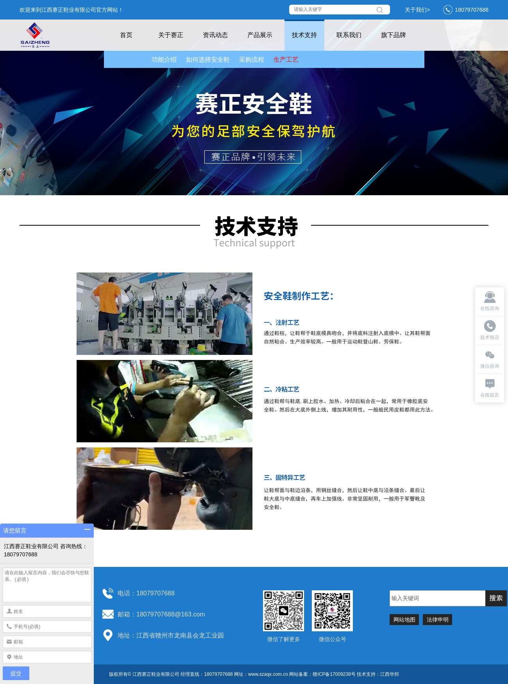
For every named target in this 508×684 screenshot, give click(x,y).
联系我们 (348, 35)
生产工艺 (286, 59)
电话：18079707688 (146, 593)
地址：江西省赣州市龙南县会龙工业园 (171, 635)
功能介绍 (164, 59)
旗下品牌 (393, 35)
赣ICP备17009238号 (334, 674)
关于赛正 (170, 35)
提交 (16, 673)
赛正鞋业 (43, 35)
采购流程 (251, 59)
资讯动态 (215, 35)
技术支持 (304, 35)
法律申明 (438, 619)
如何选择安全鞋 (208, 59)
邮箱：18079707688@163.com (161, 614)
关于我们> (417, 10)
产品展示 (259, 35)
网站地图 (404, 619)
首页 (126, 35)
